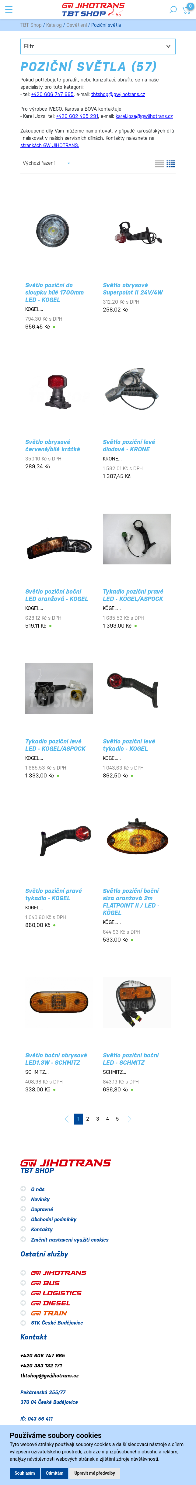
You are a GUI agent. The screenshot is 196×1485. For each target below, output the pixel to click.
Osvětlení (76, 25)
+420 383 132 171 (41, 1366)
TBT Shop (31, 25)
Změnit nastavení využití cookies (70, 1240)
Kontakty (42, 1230)
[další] (129, 1119)
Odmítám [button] (55, 1473)
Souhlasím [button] (25, 1473)
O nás (38, 1189)
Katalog (54, 25)
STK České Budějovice (57, 1323)
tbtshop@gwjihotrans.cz (49, 1376)
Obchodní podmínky (53, 1220)
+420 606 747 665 (42, 1356)
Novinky (40, 1199)
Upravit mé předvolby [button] (94, 1473)
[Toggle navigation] (9, 9)
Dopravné (42, 1209)
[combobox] (46, 163)
